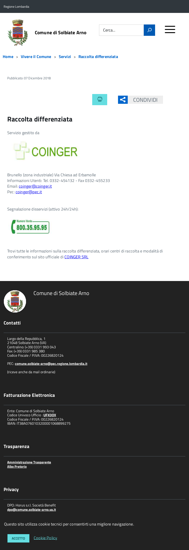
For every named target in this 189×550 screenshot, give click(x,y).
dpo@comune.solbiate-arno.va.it (31, 509)
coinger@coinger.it (35, 186)
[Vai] (149, 30)
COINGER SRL (76, 257)
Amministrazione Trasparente (29, 462)
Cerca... (109, 30)
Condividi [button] (143, 100)
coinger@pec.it (29, 192)
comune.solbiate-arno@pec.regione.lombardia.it (51, 363)
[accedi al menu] (170, 31)
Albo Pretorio (17, 466)
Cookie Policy (45, 538)
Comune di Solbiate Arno (60, 32)
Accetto (18, 538)
